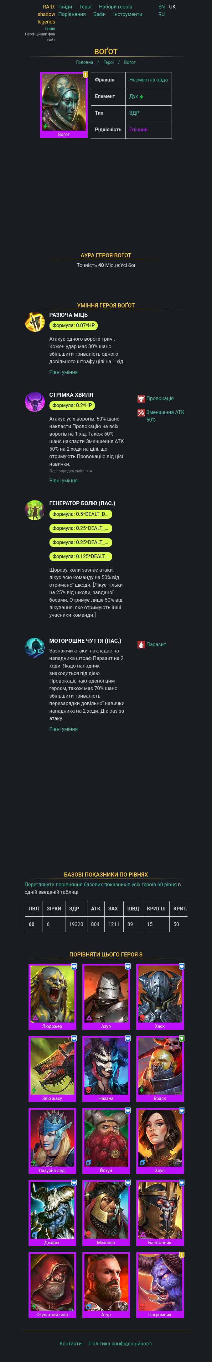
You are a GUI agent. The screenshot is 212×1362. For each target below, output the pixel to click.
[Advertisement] (106, 187)
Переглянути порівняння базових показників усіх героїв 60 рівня (101, 885)
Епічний (138, 130)
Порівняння (72, 14)
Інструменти (127, 14)
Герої (85, 7)
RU (161, 14)
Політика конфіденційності (120, 1344)
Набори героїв (115, 7)
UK (172, 7)
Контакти (70, 1344)
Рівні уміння (63, 372)
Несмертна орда (148, 80)
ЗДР (134, 113)
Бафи (99, 14)
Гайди (65, 7)
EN (161, 7)
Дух (133, 96)
